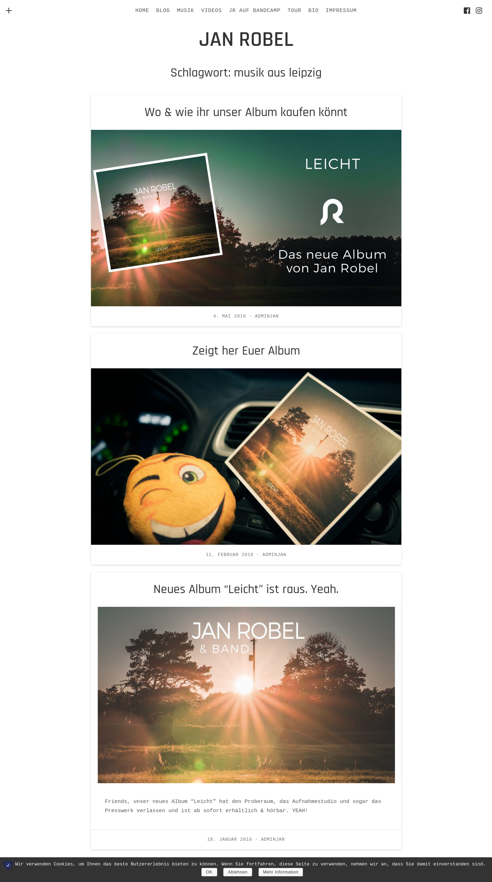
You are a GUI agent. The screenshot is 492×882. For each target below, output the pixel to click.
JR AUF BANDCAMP (254, 11)
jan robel (246, 39)
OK (209, 872)
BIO (313, 11)
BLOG (163, 11)
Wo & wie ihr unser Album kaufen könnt (246, 112)
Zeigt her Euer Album (246, 351)
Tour (294, 11)
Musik (185, 11)
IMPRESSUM (341, 11)
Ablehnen (238, 872)
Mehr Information (280, 872)
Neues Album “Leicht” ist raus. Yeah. (246, 589)
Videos (211, 11)
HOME (142, 11)
